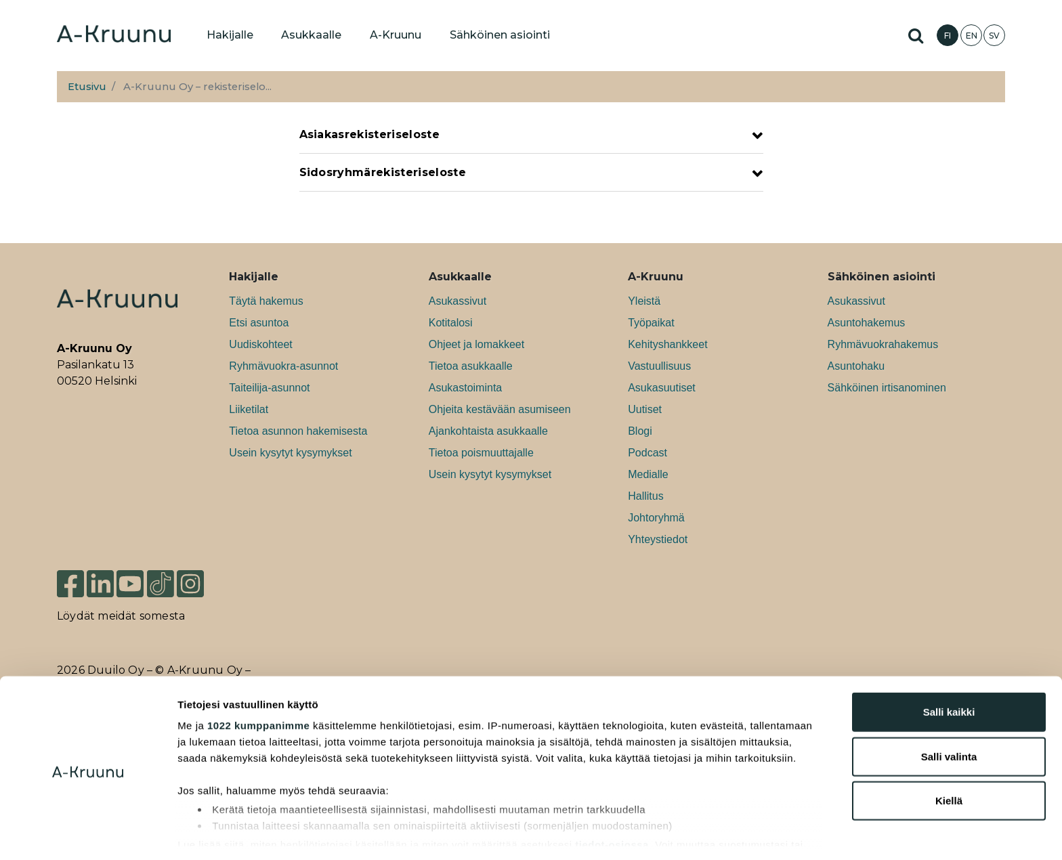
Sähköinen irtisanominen (887, 387)
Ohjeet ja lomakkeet (476, 344)
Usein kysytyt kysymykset (290, 452)
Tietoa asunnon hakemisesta (298, 431)
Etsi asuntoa (259, 322)
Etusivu (87, 87)
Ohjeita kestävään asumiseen (500, 409)
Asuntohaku (856, 366)
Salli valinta (949, 708)
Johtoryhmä (656, 517)
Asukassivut (457, 301)
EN (971, 35)
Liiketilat (248, 409)
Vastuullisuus (659, 366)
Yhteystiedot (657, 539)
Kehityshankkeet (667, 344)
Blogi (640, 431)
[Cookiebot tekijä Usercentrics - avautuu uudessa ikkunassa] (87, 833)
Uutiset (645, 409)
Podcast (647, 452)
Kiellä (948, 752)
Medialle (648, 474)
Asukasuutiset (662, 387)
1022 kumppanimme (258, 677)
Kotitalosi (451, 322)
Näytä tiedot (724, 833)
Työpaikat (651, 322)
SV (994, 35)
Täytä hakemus (266, 301)
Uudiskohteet (260, 344)
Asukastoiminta (466, 387)
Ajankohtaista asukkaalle (488, 431)
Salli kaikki (949, 664)
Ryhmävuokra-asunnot (283, 366)
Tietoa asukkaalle (471, 366)
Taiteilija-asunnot (269, 387)
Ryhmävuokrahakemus (883, 344)
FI (947, 35)
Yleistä (644, 301)
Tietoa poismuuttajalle (481, 452)
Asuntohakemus (867, 322)
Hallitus (645, 496)
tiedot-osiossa (612, 796)
